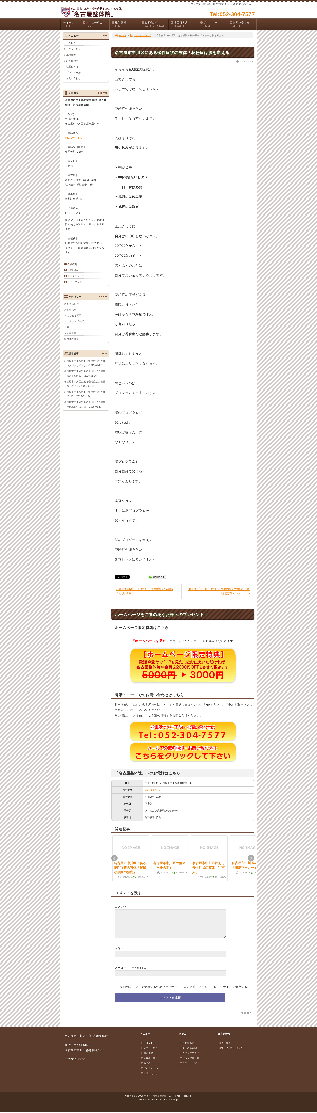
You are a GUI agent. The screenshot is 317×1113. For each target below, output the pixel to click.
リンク (70, 327)
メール (119, 972)
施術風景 (125, 24)
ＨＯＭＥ (71, 43)
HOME (120, 35)
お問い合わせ (243, 24)
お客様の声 (154, 24)
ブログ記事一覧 (189, 1063)
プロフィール (213, 24)
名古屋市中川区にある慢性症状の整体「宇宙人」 (208, 867)
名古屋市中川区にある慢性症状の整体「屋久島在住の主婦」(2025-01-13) (84, 404)
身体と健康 (73, 338)
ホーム (71, 24)
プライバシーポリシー (79, 276)
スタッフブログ (140, 35)
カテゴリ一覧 (188, 1068)
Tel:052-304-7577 (232, 14)
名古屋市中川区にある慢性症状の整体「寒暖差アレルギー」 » (219, 591)
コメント (121, 906)
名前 (118, 953)
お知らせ (71, 309)
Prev (114, 858)
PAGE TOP (244, 1017)
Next (251, 858)
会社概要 (72, 264)
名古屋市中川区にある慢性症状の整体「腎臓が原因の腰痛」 (130, 867)
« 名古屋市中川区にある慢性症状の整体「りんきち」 (144, 591)
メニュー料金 (95, 24)
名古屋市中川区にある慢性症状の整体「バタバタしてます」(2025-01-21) (84, 363)
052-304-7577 (152, 790)
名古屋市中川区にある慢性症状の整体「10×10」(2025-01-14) (84, 394)
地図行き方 (184, 24)
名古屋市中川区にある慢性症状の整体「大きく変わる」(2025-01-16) (84, 373)
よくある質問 (74, 315)
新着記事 (71, 333)
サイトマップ (74, 282)
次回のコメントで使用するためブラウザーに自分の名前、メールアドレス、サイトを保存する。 (185, 991)
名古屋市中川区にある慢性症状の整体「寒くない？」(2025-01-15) (84, 383)
